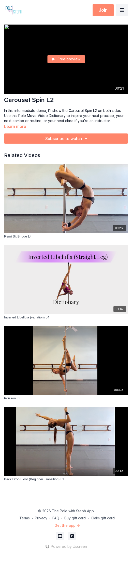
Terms (24, 518)
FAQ (55, 518)
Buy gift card (75, 518)
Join (103, 10)
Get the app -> (67, 525)
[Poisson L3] (66, 398)
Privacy (41, 518)
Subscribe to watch (67, 138)
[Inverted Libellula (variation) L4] (66, 317)
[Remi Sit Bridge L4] (66, 236)
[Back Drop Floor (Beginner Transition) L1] (66, 479)
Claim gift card (103, 518)
